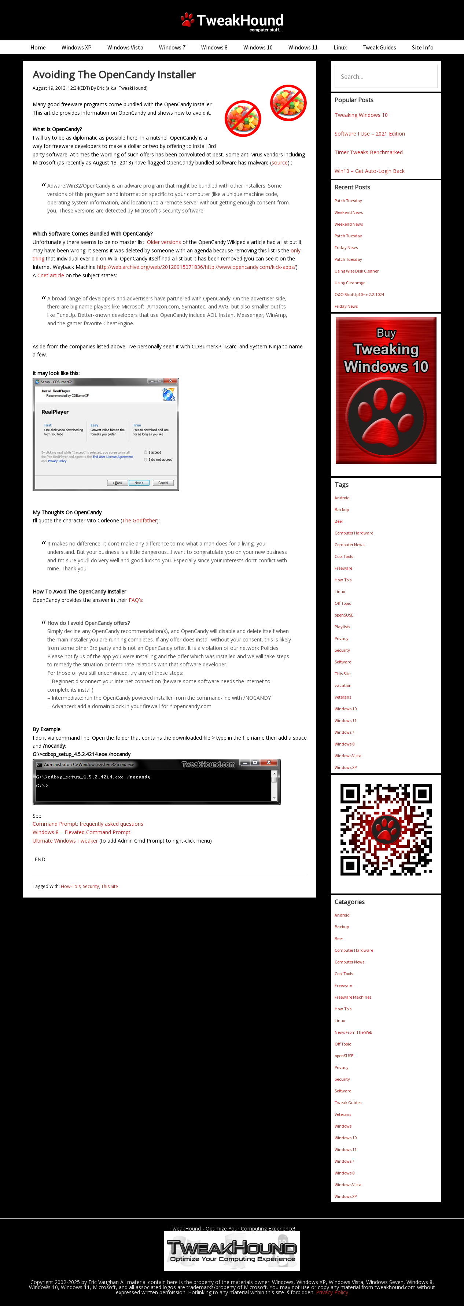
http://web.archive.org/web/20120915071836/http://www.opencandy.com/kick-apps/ (196, 266)
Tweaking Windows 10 (361, 114)
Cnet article (50, 275)
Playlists (342, 626)
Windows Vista (348, 755)
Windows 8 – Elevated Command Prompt (81, 832)
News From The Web (353, 1032)
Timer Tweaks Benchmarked (369, 152)
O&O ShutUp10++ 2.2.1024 (359, 294)
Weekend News (349, 212)
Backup (342, 509)
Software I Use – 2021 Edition (370, 133)
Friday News (346, 247)
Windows (343, 1126)
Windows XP (346, 767)
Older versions (164, 241)
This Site (109, 886)
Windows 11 (346, 720)
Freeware (343, 568)
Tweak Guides (348, 1102)
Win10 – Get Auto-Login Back (370, 170)
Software (343, 662)
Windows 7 (344, 732)
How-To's (71, 886)
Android (342, 497)
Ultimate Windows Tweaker (65, 840)
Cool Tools (344, 556)
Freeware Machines (353, 997)
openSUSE (344, 615)
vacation (343, 685)
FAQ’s (135, 599)
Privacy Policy (332, 1292)
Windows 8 (344, 744)
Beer (339, 521)
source (280, 162)
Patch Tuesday (348, 200)
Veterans (343, 697)
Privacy (342, 638)
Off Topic (343, 603)
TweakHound (232, 22)
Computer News (349, 544)
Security (91, 886)
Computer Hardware (354, 533)
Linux (340, 591)
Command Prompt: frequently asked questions (88, 823)
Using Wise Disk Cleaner (357, 271)
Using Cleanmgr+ (351, 282)
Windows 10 (346, 708)
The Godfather (139, 520)
